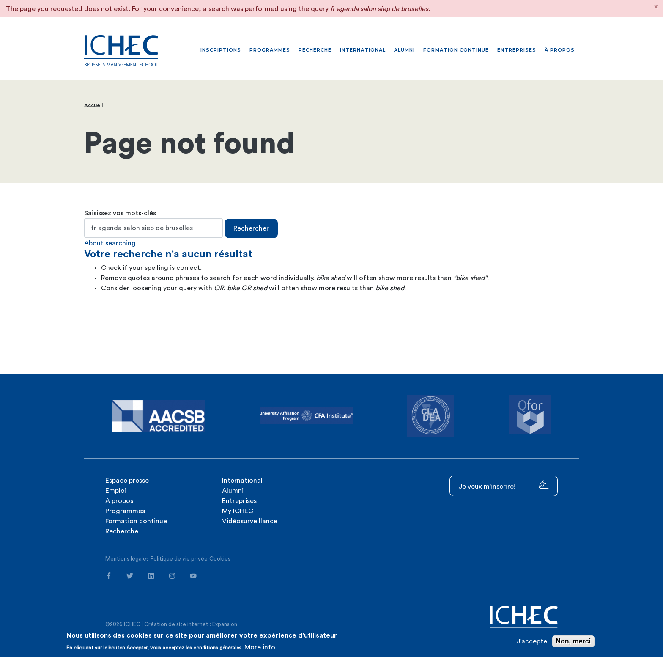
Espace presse (127, 480)
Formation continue (456, 50)
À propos (560, 50)
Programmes (269, 50)
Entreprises (516, 50)
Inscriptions (220, 50)
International (363, 50)
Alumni (404, 50)
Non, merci (573, 641)
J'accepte (531, 641)
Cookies (219, 558)
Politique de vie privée (179, 558)
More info (259, 647)
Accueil (93, 105)
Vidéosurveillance (249, 521)
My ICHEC (237, 511)
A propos (119, 501)
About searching (110, 243)
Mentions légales (127, 558)
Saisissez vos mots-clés (120, 213)
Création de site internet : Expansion (190, 624)
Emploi (115, 490)
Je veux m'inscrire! (503, 485)
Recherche (315, 50)
